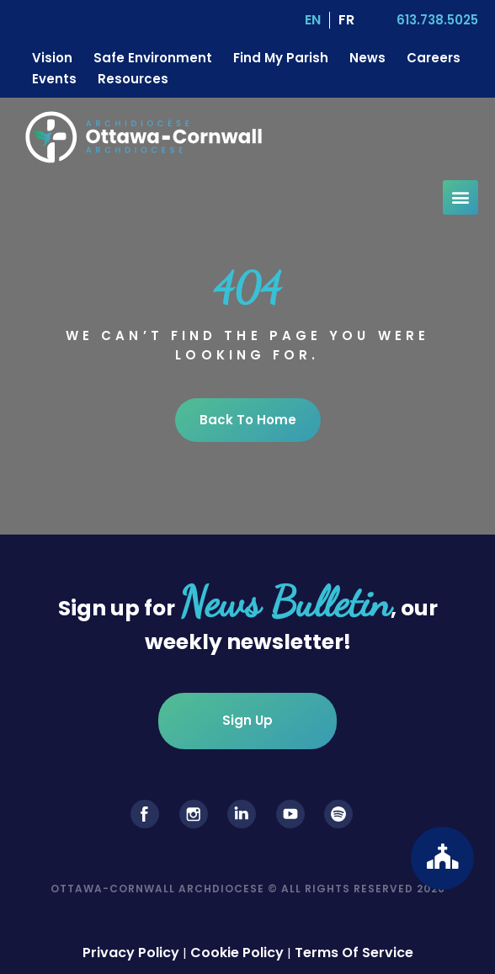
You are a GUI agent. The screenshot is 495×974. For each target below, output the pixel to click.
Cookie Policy (237, 952)
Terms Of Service (354, 952)
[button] (460, 197)
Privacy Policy (130, 952)
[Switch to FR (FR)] (346, 20)
